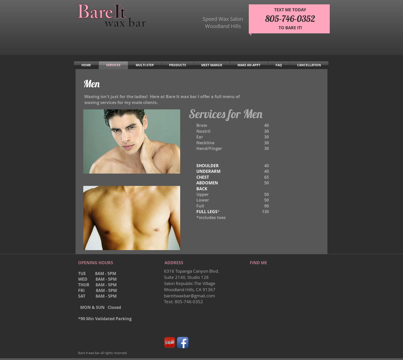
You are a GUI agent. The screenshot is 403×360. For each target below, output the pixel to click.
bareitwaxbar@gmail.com (189, 296)
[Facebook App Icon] (182, 342)
